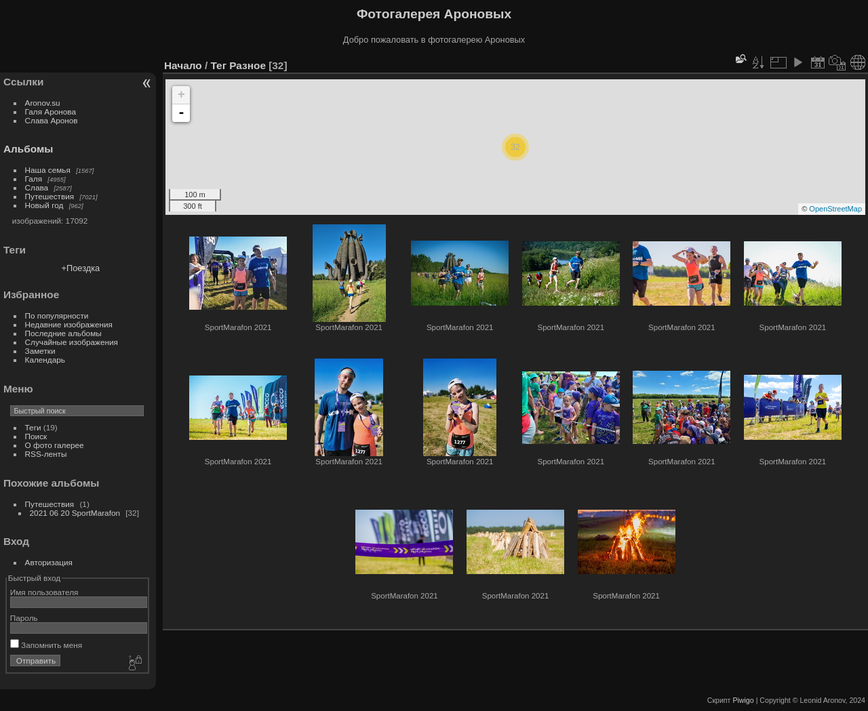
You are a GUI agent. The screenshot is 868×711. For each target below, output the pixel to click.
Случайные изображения (71, 342)
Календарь (45, 359)
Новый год (44, 205)
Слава (37, 187)
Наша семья (48, 169)
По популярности (57, 315)
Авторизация (49, 562)
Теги (33, 427)
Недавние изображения (69, 324)
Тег (218, 65)
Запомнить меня (46, 645)
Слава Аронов (51, 120)
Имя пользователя (44, 592)
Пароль (24, 617)
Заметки (40, 350)
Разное (247, 65)
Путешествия (50, 196)
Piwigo (742, 700)
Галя (34, 178)
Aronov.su (42, 102)
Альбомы (28, 149)
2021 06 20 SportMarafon (75, 512)
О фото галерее (54, 445)
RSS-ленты (46, 453)
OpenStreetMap (835, 209)
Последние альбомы (63, 333)
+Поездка (81, 268)
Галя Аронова (50, 111)
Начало (183, 65)
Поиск (36, 436)
